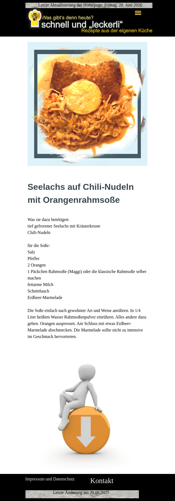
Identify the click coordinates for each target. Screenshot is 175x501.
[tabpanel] (88, 260)
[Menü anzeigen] (138, 12)
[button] (88, 350)
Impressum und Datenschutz (50, 479)
